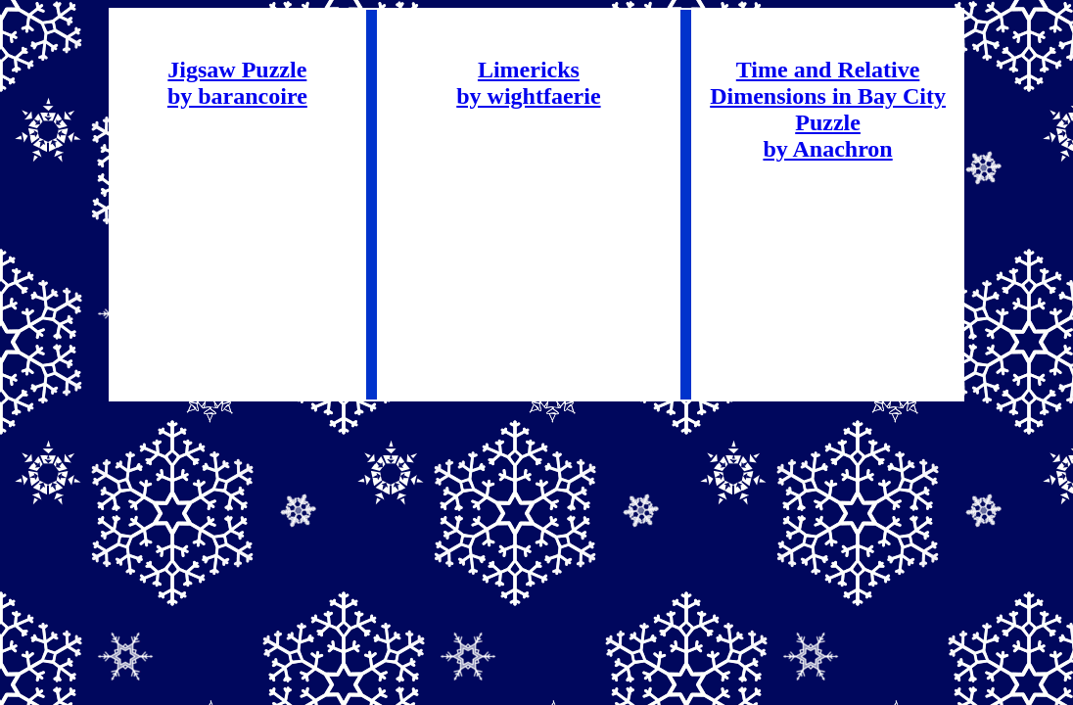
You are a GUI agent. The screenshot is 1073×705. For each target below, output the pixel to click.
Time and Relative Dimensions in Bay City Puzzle (828, 96)
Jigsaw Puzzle (236, 69)
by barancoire (237, 96)
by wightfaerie (528, 96)
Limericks (529, 69)
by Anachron (827, 149)
